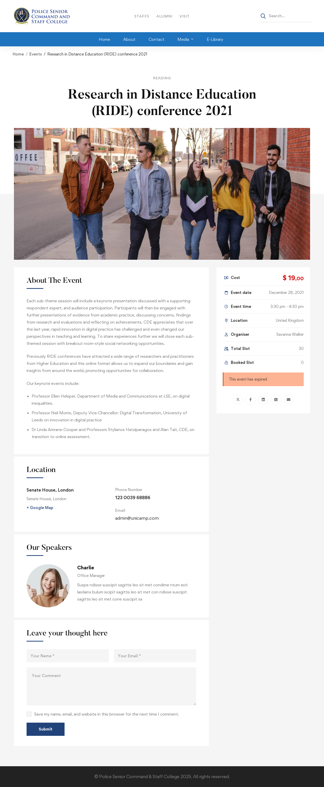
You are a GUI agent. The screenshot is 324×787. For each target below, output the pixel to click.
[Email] (289, 400)
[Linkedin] (263, 400)
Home (18, 54)
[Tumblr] (276, 400)
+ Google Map (40, 507)
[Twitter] (238, 400)
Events (35, 54)
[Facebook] (251, 400)
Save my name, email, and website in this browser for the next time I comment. (106, 714)
